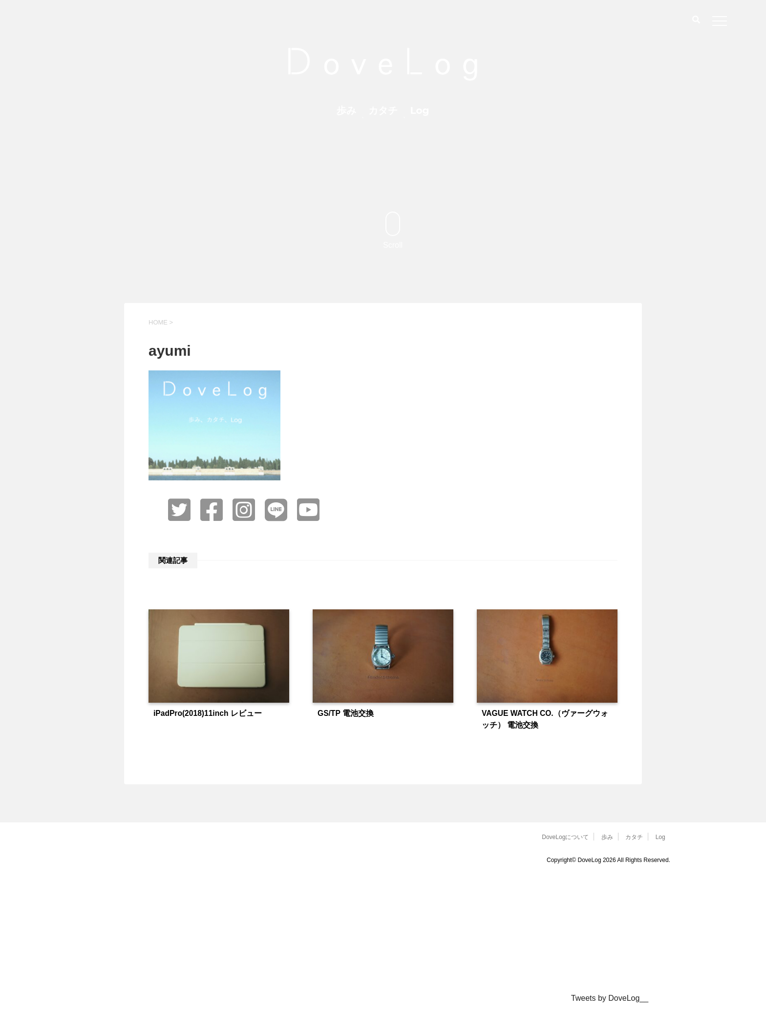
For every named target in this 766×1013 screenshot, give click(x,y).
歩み (346, 110)
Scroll (393, 230)
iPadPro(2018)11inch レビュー (207, 713)
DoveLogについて (565, 837)
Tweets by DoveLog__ (609, 998)
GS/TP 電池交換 (346, 713)
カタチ (383, 110)
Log (419, 110)
